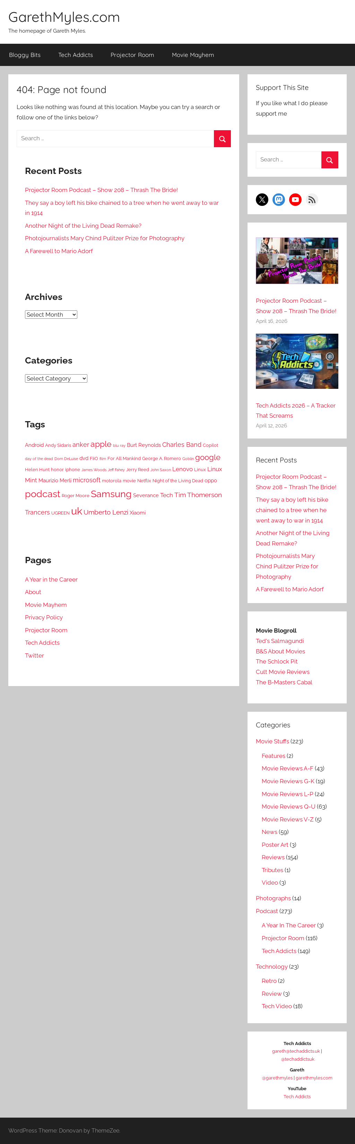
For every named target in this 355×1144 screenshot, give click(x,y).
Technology (272, 966)
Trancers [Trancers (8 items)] (37, 512)
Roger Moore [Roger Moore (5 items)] (75, 495)
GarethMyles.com (64, 16)
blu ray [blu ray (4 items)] (119, 445)
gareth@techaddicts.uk (296, 1051)
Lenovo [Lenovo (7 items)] (182, 469)
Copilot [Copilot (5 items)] (210, 445)
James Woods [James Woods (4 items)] (93, 470)
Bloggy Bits (25, 54)
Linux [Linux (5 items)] (200, 469)
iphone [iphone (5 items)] (72, 469)
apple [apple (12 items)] (101, 444)
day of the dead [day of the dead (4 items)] (39, 459)
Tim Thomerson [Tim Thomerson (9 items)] (198, 495)
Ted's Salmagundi (280, 640)
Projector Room (132, 54)
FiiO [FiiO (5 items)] (94, 458)
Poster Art (275, 844)
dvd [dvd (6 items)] (83, 458)
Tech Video (277, 1006)
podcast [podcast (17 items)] (42, 494)
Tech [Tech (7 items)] (166, 495)
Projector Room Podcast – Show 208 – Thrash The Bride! (101, 189)
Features (273, 755)
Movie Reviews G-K (288, 781)
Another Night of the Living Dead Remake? (83, 225)
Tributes (272, 870)
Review (272, 993)
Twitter (34, 655)
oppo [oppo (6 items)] (211, 480)
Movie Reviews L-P (287, 794)
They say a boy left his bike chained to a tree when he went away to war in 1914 (292, 510)
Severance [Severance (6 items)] (146, 495)
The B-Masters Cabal (284, 682)
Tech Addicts (75, 54)
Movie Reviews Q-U (288, 806)
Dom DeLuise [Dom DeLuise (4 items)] (66, 459)
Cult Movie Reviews (283, 671)
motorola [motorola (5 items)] (111, 480)
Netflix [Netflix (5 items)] (144, 480)
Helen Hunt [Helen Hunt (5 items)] (37, 469)
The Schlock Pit (277, 661)
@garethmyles (277, 1077)
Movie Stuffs (272, 741)
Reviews (273, 857)
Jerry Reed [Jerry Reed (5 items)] (137, 469)
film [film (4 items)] (102, 459)
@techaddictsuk (297, 1059)
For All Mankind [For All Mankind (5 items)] (124, 458)
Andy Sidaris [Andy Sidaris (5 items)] (58, 445)
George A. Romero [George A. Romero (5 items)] (161, 458)
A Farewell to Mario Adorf (59, 251)
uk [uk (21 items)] (76, 511)
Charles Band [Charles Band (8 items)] (181, 444)
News (269, 831)
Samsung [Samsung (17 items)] (111, 494)
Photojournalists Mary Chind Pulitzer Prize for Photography (104, 238)
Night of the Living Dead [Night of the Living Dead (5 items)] (178, 480)
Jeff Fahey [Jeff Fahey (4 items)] (116, 470)
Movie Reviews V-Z (288, 819)
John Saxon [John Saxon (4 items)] (160, 470)
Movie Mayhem (193, 54)
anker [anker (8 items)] (80, 444)
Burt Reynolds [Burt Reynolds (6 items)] (144, 445)
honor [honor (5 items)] (57, 469)
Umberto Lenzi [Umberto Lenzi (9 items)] (106, 512)
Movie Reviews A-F (287, 768)
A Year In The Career (289, 925)
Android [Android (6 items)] (34, 445)
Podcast (267, 911)
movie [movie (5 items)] (129, 480)
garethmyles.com (314, 1077)
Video (270, 882)
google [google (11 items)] (207, 457)
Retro (269, 980)
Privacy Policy (44, 617)
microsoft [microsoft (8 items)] (87, 480)
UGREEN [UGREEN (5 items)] (60, 513)
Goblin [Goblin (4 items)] (188, 459)
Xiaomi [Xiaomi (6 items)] (138, 513)
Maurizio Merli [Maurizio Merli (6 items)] (54, 480)
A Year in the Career (51, 579)
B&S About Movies (280, 651)
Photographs (273, 898)
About (33, 591)
